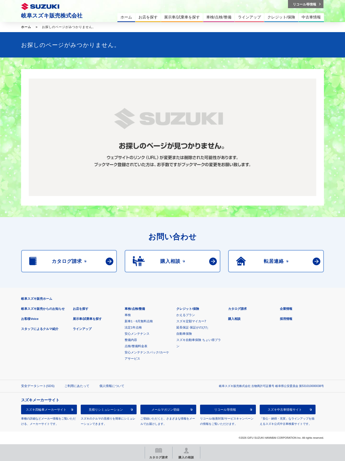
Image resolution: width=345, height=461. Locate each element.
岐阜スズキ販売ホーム (36, 298)
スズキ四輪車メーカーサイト (46, 409)
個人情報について (111, 386)
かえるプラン (185, 315)
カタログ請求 (237, 309)
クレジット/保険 (187, 309)
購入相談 (234, 319)
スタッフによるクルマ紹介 (39, 329)
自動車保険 (184, 333)
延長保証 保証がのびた (192, 327)
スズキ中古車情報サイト (285, 409)
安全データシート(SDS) (37, 386)
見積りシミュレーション (106, 409)
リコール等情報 (225, 409)
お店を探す (80, 309)
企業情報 (286, 309)
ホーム (26, 27)
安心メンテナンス (137, 333)
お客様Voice (30, 319)
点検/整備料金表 (136, 346)
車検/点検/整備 (135, 309)
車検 (128, 315)
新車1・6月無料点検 (139, 321)
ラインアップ (82, 329)
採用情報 (286, 319)
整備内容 (131, 340)
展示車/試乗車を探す (87, 319)
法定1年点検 (133, 327)
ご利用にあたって (76, 386)
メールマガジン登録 (165, 409)
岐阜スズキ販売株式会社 (51, 15)
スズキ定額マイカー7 (191, 321)
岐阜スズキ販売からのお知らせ (43, 309)
